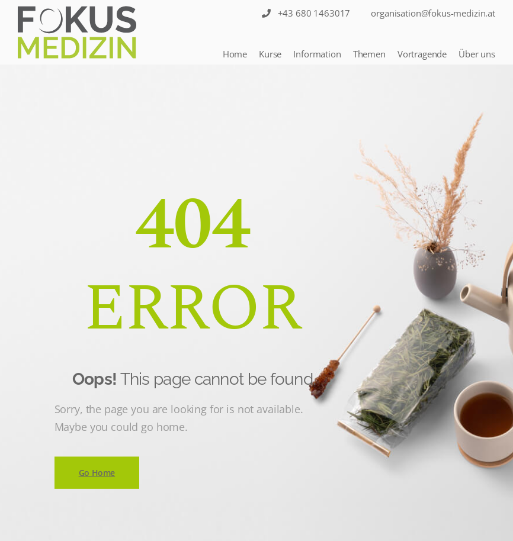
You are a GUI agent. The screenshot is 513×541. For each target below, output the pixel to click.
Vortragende (422, 54)
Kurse (270, 54)
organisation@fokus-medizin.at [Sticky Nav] (433, 13)
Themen (369, 54)
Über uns (477, 54)
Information (317, 54)
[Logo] (77, 32)
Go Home (97, 472)
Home (235, 54)
